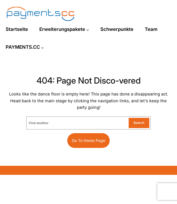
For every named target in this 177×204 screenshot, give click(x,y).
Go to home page (88, 140)
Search (138, 123)
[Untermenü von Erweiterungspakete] (87, 29)
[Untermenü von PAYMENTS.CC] (42, 47)
